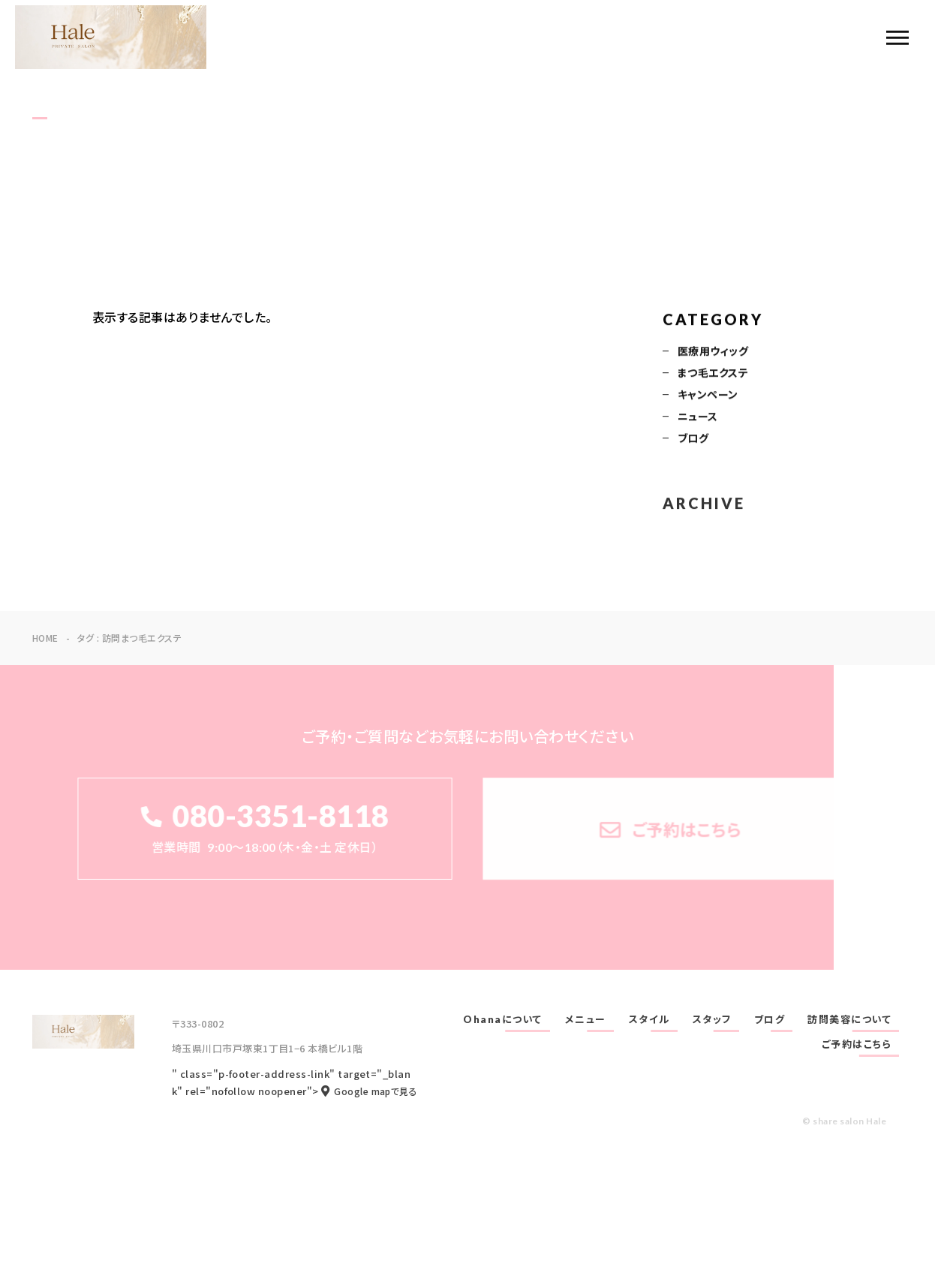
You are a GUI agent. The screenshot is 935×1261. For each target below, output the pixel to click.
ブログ (693, 439)
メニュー (585, 1019)
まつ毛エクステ (713, 373)
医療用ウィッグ (713, 352)
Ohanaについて (503, 1019)
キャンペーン (708, 395)
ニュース (698, 417)
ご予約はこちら (857, 1044)
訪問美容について (849, 1019)
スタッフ (712, 1019)
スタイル (649, 1019)
